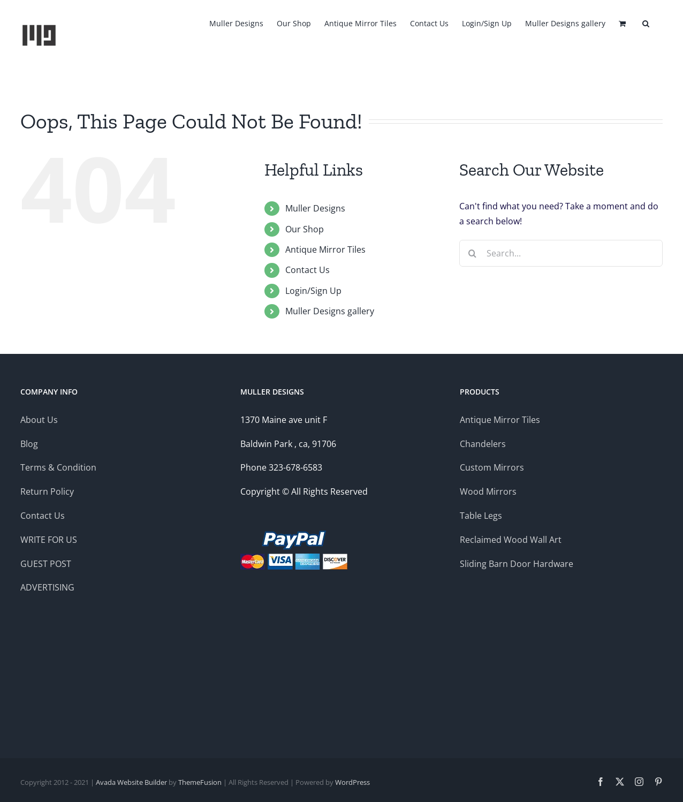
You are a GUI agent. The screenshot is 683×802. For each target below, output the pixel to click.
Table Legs (481, 515)
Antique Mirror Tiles (325, 249)
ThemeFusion (200, 782)
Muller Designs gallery (329, 311)
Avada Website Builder (131, 782)
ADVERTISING (47, 587)
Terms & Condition (58, 467)
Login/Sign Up (313, 291)
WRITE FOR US (48, 540)
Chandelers (483, 444)
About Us (39, 420)
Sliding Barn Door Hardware (516, 564)
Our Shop (304, 229)
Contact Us (307, 270)
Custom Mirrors (492, 467)
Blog (30, 444)
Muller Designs (315, 208)
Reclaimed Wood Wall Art (510, 540)
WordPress (352, 782)
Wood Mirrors (488, 491)
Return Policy (47, 491)
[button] (645, 22)
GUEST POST (45, 564)
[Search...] (561, 253)
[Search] (472, 253)
